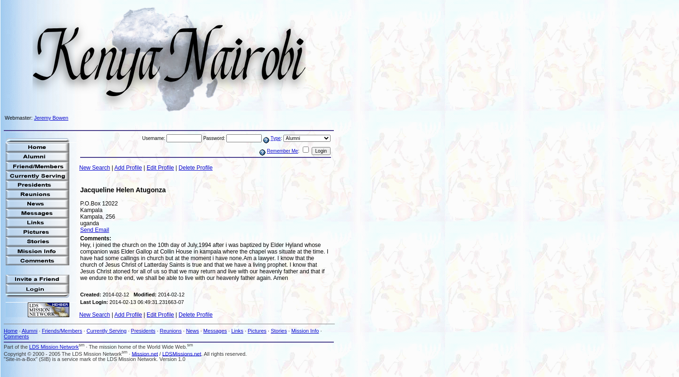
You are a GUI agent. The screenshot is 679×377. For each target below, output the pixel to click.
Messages (215, 331)
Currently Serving (106, 331)
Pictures (257, 331)
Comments (16, 336)
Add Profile (128, 167)
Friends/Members (62, 331)
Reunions (171, 331)
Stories (279, 331)
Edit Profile (160, 167)
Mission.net (145, 353)
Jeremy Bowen (51, 118)
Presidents (143, 331)
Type (276, 138)
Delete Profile (196, 167)
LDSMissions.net (181, 353)
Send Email (94, 230)
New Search (94, 167)
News (192, 331)
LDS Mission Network (54, 347)
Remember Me (282, 151)
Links (237, 331)
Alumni (30, 331)
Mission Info (305, 331)
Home (10, 331)
